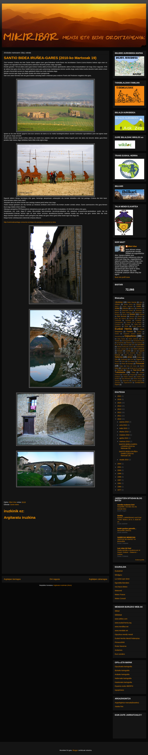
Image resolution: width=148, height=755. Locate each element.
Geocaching (118, 336)
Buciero (131, 318)
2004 (119, 464)
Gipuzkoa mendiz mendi (124, 634)
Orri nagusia (55, 579)
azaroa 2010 (124, 422)
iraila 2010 (123, 428)
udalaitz (139, 374)
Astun (132, 308)
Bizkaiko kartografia (122, 670)
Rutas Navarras (120, 646)
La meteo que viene (122, 579)
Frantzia (130, 331)
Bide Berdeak (121, 316)
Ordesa (139, 357)
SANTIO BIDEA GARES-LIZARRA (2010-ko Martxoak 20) (128, 446)
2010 (119, 419)
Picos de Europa (127, 363)
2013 (119, 409)
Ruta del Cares (131, 366)
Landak (128, 351)
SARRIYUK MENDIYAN (126, 537)
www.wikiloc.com (121, 619)
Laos (135, 351)
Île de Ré (117, 344)
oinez (129, 357)
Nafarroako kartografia (123, 678)
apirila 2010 (123, 438)
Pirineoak (140, 363)
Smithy (120, 516)
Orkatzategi (124, 359)
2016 (119, 399)
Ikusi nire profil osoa (122, 277)
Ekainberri (118, 326)
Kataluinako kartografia (123, 682)
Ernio (126, 326)
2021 (119, 396)
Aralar (117, 308)
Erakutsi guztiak (139, 559)
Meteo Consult (120, 598)
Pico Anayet (131, 361)
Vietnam (117, 380)
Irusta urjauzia (121, 349)
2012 (119, 412)
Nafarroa (119, 357)
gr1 (143, 336)
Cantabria (138, 320)
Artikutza (125, 308)
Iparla (133, 344)
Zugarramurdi (128, 382)
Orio (116, 359)
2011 (119, 416)
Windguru (118, 575)
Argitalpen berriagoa (12, 579)
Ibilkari (117, 611)
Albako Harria (128, 304)
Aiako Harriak (131, 302)
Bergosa (117, 314)
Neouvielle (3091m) (124, 530)
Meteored (118, 591)
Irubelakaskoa (140, 346)
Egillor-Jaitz (137, 324)
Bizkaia (140, 316)
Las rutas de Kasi (124, 548)
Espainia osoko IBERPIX (124, 686)
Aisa (140, 302)
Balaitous (139, 308)
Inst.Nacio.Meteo (121, 587)
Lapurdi (141, 351)
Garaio (117, 333)
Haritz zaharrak (133, 338)
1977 (119, 490)
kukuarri (120, 351)
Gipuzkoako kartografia (123, 666)
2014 (119, 406)
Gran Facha (121, 338)
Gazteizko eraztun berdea (132, 333)
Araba (138, 306)
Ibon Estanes (138, 342)
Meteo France (120, 594)
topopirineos (119, 690)
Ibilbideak (129, 342)
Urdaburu (117, 376)
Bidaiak (132, 314)
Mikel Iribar (132, 246)
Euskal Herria (123, 328)
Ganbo (139, 331)
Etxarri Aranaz (136, 326)
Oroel (131, 359)
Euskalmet (119, 571)
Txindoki (124, 374)
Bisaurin (132, 316)
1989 (119, 487)
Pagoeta (139, 359)
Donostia (127, 324)
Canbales (128, 320)
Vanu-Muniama (126, 378)
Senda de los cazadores (137, 368)
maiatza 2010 (124, 435)
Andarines (118, 650)
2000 (119, 470)
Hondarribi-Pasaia (138, 340)
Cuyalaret (118, 324)
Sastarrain (124, 368)
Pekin (123, 361)
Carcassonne (119, 322)
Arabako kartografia (122, 674)
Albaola (138, 304)
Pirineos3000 (120, 642)
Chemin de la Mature (134, 322)
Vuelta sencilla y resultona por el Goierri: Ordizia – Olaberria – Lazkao (128, 552)
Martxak (117, 355)
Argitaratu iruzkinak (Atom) (62, 585)
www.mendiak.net (121, 630)
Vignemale (126, 380)
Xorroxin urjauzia (137, 380)
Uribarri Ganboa (128, 376)
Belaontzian (138, 312)
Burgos (139, 318)
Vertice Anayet (137, 378)
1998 (119, 477)
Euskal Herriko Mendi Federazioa (127, 638)
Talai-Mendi (137, 370)
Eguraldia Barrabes (122, 583)
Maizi (140, 353)
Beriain (125, 314)
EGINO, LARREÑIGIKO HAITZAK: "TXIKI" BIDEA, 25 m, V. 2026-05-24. (129, 520)
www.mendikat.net (121, 627)
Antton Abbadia (127, 306)
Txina (133, 372)
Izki (130, 349)
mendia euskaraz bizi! (126, 505)
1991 (119, 483)
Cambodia (118, 320)
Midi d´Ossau (128, 355)
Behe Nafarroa (127, 312)
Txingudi (132, 374)
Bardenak (139, 310)
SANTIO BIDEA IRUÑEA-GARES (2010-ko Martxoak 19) (128, 454)
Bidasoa (141, 314)
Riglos (121, 366)
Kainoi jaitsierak (138, 349)
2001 (119, 467)
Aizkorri (117, 304)
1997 (119, 480)
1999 (119, 473)
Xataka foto (119, 706)
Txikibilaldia (120, 372)
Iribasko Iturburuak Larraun (125, 346)
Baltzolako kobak (127, 310)
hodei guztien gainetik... (126, 528)
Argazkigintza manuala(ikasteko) (127, 703)
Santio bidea (14, 504)
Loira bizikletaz (130, 353)
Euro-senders (120, 654)
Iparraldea (140, 344)
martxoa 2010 (124, 441)
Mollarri (139, 355)
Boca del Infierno (120, 318)
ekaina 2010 (124, 432)
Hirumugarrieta (126, 340)
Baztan (117, 312)
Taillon (128, 370)
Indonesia (126, 344)
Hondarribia (120, 342)
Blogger (75, 750)
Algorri (117, 306)
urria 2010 (123, 425)
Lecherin (120, 353)
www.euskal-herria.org (123, 623)
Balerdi (117, 310)
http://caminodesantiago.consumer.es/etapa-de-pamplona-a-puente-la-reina (30, 222)
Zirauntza (117, 382)
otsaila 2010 (124, 460)
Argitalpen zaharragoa (98, 579)
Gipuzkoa (130, 335)
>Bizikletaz (119, 302)
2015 (119, 403)
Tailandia (120, 370)
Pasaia (117, 361)
